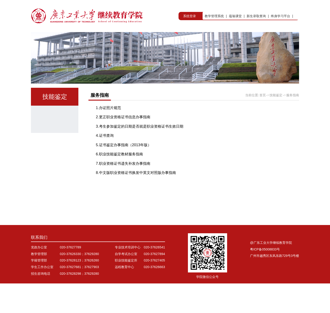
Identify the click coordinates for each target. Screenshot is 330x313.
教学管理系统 (214, 16)
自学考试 (140, 37)
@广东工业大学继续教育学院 (271, 272)
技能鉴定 (254, 37)
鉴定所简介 (54, 130)
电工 (48, 159)
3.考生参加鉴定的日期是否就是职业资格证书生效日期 (139, 137)
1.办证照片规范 (108, 119)
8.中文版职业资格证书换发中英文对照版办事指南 (136, 184)
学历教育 (104, 37)
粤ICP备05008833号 (265, 279)
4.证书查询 (105, 147)
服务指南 (52, 173)
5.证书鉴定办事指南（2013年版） (123, 156)
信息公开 (291, 37)
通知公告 (52, 145)
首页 (35, 37)
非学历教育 (179, 37)
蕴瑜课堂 (235, 16)
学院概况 (67, 37)
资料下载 (52, 188)
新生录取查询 (256, 16)
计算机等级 (54, 202)
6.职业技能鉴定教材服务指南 (119, 165)
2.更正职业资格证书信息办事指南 (123, 128)
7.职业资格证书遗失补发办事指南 (123, 174)
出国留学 (217, 37)
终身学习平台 (280, 16)
